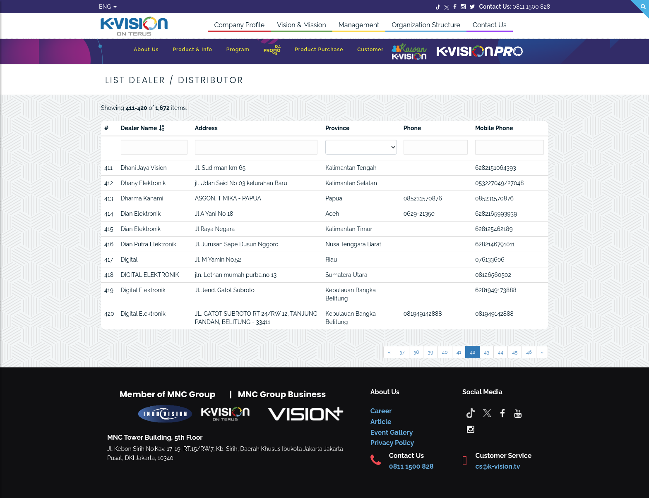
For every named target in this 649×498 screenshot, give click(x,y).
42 (472, 352)
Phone (412, 128)
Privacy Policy (392, 443)
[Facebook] (455, 6)
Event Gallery (391, 432)
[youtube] (518, 413)
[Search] (639, 9)
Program (238, 49)
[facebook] (502, 413)
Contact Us (490, 25)
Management (359, 25)
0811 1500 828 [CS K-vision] (411, 466)
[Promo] (272, 51)
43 (486, 352)
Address (206, 128)
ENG (108, 6)
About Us (146, 49)
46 (529, 352)
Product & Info (192, 49)
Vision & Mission (301, 25)
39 (430, 352)
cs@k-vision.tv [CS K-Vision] (498, 466)
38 (416, 352)
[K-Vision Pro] (480, 51)
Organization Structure (426, 25)
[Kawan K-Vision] (409, 52)
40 (445, 352)
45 (514, 352)
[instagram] (470, 428)
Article (381, 422)
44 (500, 352)
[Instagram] (463, 6)
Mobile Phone (494, 128)
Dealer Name (139, 128)
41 (459, 352)
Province (337, 128)
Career (381, 411)
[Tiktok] (470, 413)
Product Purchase (319, 49)
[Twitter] (438, 6)
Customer (370, 49)
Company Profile (239, 25)
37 (402, 352)
